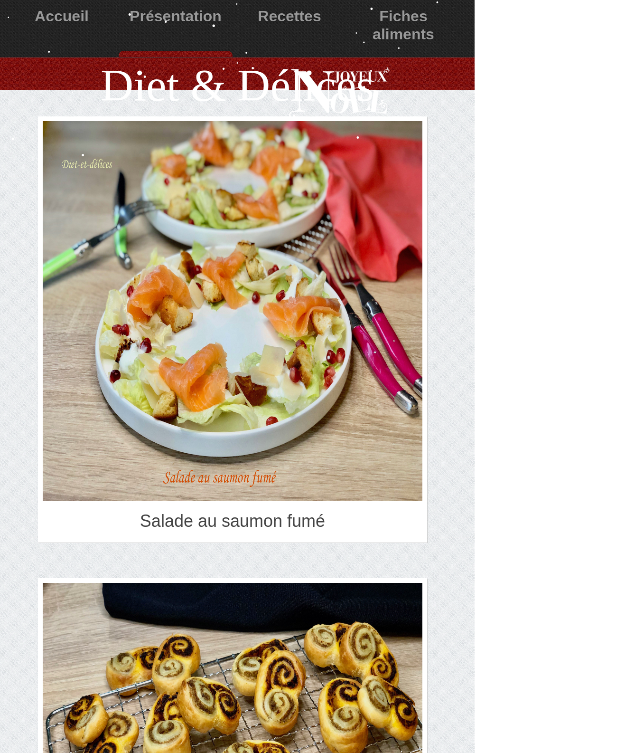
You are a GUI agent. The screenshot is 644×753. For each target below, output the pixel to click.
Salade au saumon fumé (232, 521)
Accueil (62, 16)
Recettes (289, 16)
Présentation (176, 16)
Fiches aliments (403, 25)
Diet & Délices (237, 85)
